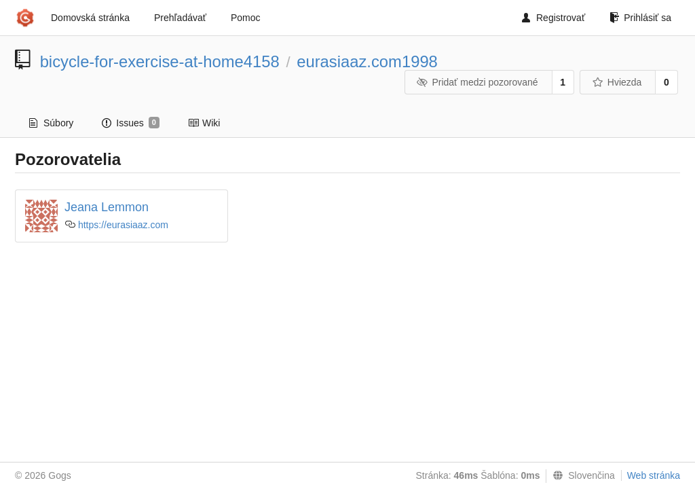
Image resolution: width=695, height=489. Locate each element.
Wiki (204, 122)
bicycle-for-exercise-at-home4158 (160, 61)
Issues (130, 123)
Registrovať (553, 17)
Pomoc (246, 17)
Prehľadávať (180, 17)
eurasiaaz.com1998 (367, 61)
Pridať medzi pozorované (477, 82)
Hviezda (616, 82)
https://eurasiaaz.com (123, 224)
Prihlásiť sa (640, 17)
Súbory (51, 122)
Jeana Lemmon (106, 207)
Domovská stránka (90, 17)
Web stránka (653, 475)
